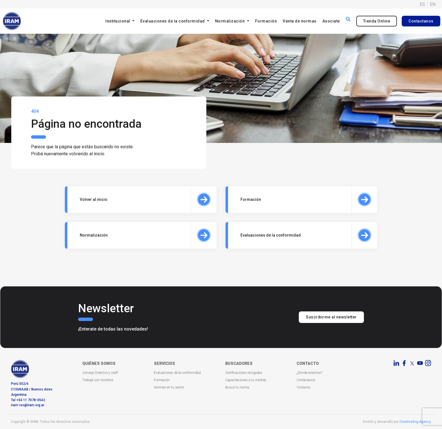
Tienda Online (376, 21)
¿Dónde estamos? (309, 373)
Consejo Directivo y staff (100, 373)
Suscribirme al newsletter (331, 317)
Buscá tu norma (237, 387)
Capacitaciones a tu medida (245, 380)
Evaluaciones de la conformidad (177, 373)
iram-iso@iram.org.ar (27, 405)
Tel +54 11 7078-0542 (28, 400)
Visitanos (304, 387)
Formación (266, 21)
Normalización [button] (230, 21)
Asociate (331, 21)
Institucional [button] (118, 21)
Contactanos (421, 21)
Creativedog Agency (415, 422)
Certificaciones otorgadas (243, 373)
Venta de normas (300, 21)
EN (433, 4)
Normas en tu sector (169, 387)
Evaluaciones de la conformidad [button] (173, 21)
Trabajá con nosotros (98, 380)
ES (422, 4)
